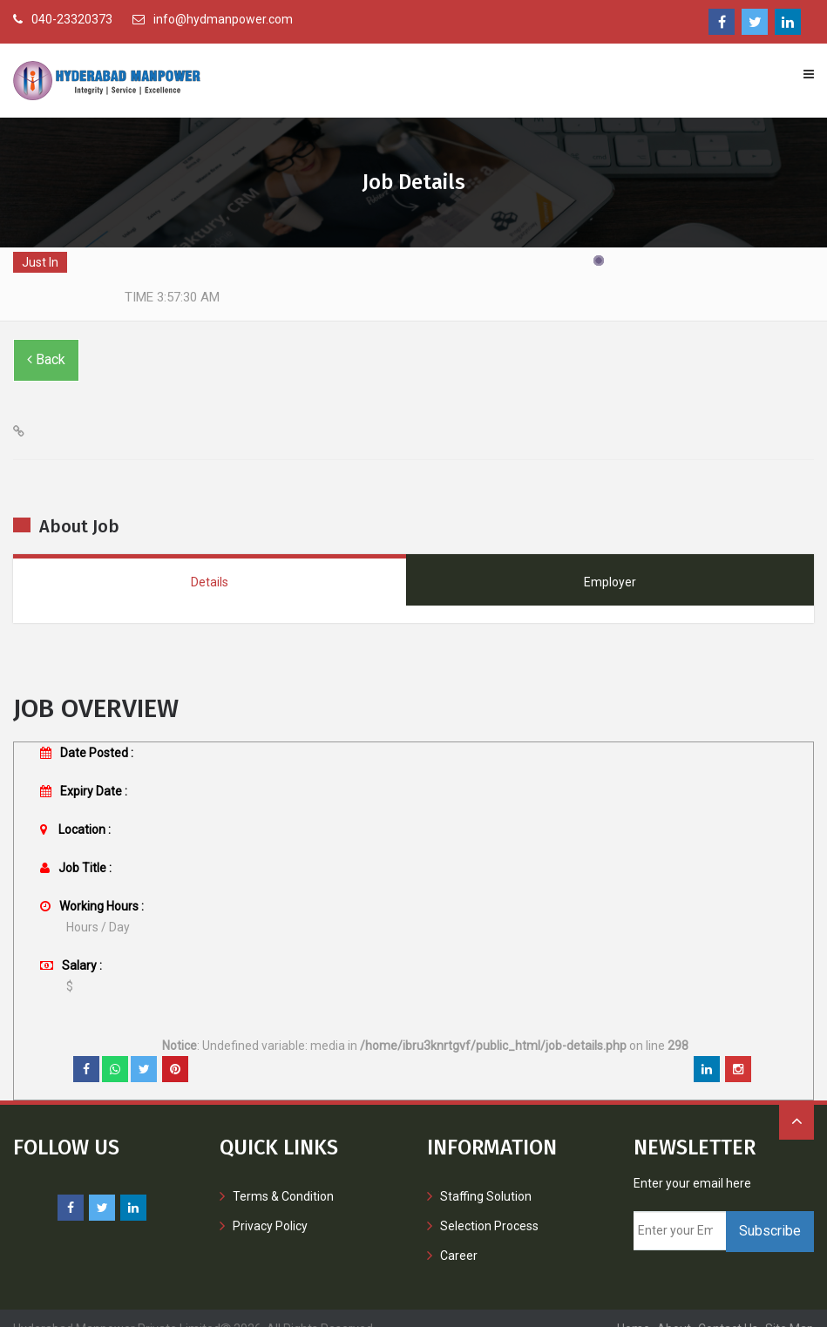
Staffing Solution (486, 1175)
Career (459, 1235)
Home (633, 1308)
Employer (610, 561)
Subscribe (770, 1210)
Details (209, 561)
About (674, 1308)
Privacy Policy (270, 1205)
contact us (728, 1308)
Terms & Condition (283, 1175)
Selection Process (489, 1205)
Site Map (789, 1308)
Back (46, 338)
